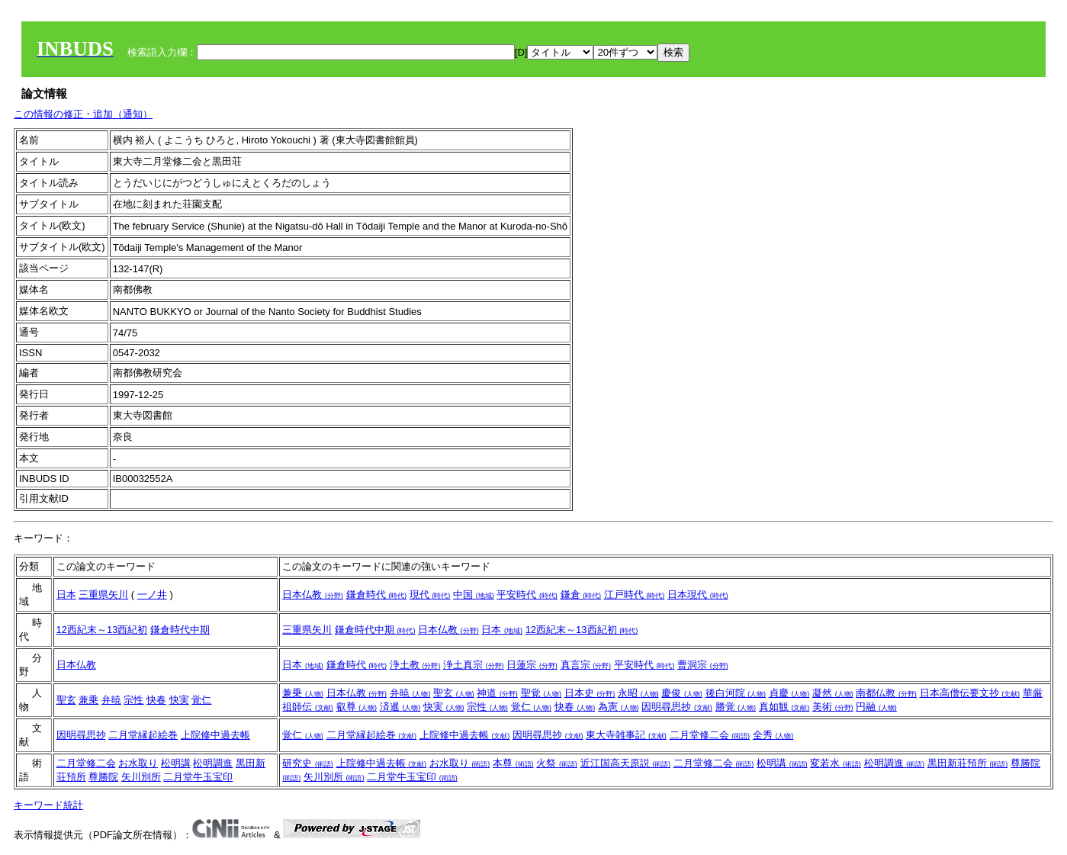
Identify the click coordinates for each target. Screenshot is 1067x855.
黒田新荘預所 (967, 763)
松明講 (176, 763)
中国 (473, 594)
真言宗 (586, 664)
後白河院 (736, 693)
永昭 (638, 693)
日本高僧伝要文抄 (970, 693)
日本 (66, 594)
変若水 (835, 763)
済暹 (400, 706)
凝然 (832, 693)
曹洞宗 (702, 664)
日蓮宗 (532, 664)
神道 (497, 693)
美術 (832, 706)
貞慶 (789, 693)
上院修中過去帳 (215, 735)
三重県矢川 (103, 594)
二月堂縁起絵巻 (143, 735)
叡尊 (357, 706)
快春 (156, 700)
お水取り (138, 763)
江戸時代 (634, 594)
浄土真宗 (473, 664)
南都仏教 (886, 693)
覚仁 (201, 700)
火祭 (556, 763)
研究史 (307, 763)
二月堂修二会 (710, 735)
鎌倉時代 (376, 594)
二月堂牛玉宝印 (198, 777)
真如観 (784, 706)
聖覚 (541, 693)
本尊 (513, 763)
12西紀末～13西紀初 (102, 629)
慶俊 (681, 693)
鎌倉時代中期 (180, 629)
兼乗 (88, 700)
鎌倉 (581, 594)
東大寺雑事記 (626, 735)
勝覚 (736, 706)
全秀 (773, 735)
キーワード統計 (48, 805)
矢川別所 (141, 777)
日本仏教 (312, 594)
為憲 (618, 706)
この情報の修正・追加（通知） (83, 114)
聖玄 (66, 700)
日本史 (589, 693)
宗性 (133, 700)
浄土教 (415, 664)
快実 (179, 700)
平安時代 (527, 594)
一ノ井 (152, 594)
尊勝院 (103, 777)
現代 (430, 594)
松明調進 (213, 763)
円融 (876, 706)
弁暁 (111, 700)
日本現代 (697, 594)
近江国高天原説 (625, 763)
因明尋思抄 (676, 706)
